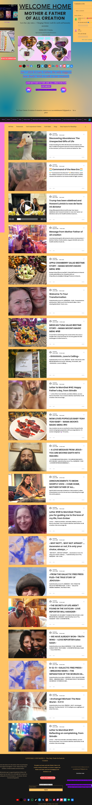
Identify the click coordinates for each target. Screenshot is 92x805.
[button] (89, 119)
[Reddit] (49, 66)
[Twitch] (60, 66)
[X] (24, 66)
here (8, 22)
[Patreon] (64, 66)
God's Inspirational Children (33, 126)
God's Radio (47, 126)
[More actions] (84, 134)
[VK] (71, 66)
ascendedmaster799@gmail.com (80, 769)
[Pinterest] (56, 66)
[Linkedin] (53, 66)
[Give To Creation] (8, 58)
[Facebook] (31, 66)
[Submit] (46, 790)
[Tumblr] (46, 66)
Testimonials (19, 126)
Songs (55, 126)
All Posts (10, 126)
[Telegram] (42, 66)
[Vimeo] (67, 66)
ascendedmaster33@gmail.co (61, 110)
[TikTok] (38, 66)
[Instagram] (27, 66)
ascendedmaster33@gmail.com (80, 767)
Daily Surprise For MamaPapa (68, 126)
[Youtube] (20, 66)
